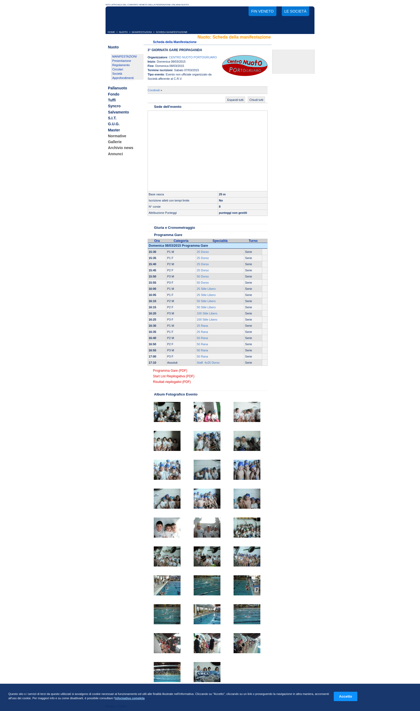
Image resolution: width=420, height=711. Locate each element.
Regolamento (121, 65)
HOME (111, 32)
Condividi (154, 90)
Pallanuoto (117, 88)
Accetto (345, 696)
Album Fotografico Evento (176, 394)
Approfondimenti (123, 77)
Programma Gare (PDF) (170, 370)
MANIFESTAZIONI (142, 32)
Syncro (114, 106)
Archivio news (120, 148)
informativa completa (130, 698)
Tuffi (112, 100)
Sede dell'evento (167, 107)
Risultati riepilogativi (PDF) (172, 382)
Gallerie (115, 142)
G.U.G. (114, 124)
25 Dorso (203, 251)
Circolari (117, 69)
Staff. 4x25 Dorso (208, 362)
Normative (117, 136)
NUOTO (123, 32)
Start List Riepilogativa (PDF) (173, 376)
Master (114, 130)
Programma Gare (168, 235)
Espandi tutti (235, 99)
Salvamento (118, 112)
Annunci (115, 154)
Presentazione (121, 60)
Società (117, 73)
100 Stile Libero (207, 313)
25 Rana (202, 325)
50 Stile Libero (206, 301)
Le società (295, 11)
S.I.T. (112, 118)
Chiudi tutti (256, 99)
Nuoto (113, 47)
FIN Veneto (262, 11)
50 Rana (202, 338)
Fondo (113, 94)
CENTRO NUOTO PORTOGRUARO (193, 57)
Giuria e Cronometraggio (174, 228)
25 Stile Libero (206, 288)
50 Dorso (203, 276)
